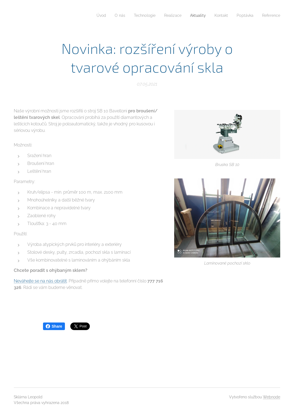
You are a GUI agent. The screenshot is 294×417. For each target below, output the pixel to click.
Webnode (271, 397)
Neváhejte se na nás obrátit (40, 281)
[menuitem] (90, 15)
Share (54, 326)
